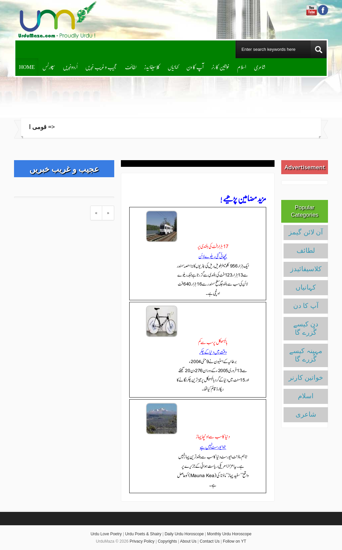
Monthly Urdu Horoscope (229, 534)
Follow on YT (234, 541)
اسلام (241, 66)
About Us (188, 541)
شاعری (260, 66)
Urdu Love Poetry (106, 534)
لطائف (131, 66)
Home (27, 66)
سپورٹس (48, 66)
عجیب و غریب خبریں (101, 66)
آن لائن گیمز (306, 232)
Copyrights (167, 541)
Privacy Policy (142, 541)
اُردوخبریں (70, 66)
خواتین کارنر (220, 66)
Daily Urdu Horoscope (184, 534)
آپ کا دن (195, 66)
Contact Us (209, 541)
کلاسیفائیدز (152, 66)
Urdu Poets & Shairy (143, 534)
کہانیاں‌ (173, 66)
